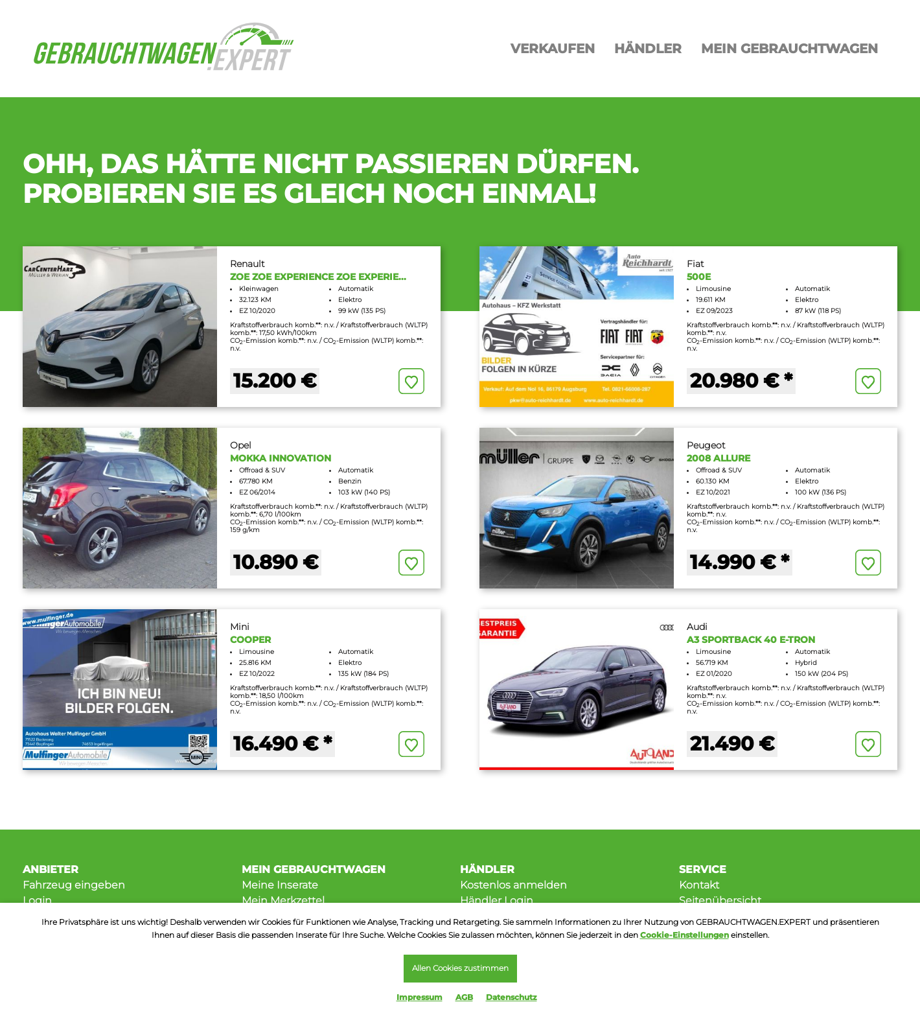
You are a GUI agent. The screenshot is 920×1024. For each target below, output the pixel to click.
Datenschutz (511, 997)
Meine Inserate (280, 885)
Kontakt (699, 885)
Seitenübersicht (720, 900)
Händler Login (496, 900)
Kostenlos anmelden (513, 885)
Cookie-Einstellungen (684, 933)
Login (37, 900)
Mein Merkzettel (283, 900)
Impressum (420, 997)
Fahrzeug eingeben (74, 885)
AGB (464, 997)
